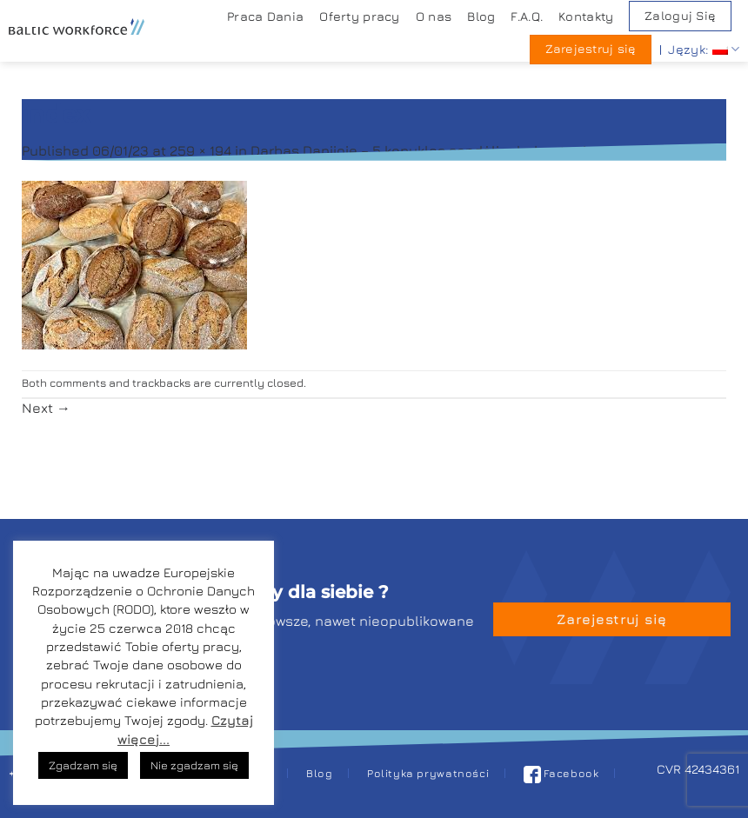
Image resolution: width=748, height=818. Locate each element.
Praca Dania (265, 16)
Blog (481, 16)
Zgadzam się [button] (83, 765)
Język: (703, 49)
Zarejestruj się (591, 49)
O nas (433, 16)
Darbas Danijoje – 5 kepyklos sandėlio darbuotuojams (432, 150)
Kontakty (585, 16)
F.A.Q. (527, 16)
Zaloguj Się (680, 16)
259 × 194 (200, 150)
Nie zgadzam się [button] (194, 765)
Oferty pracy (359, 16)
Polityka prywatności (428, 773)
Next (46, 408)
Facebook (561, 773)
